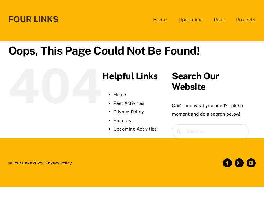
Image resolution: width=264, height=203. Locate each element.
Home (120, 94)
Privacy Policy (129, 111)
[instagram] (239, 162)
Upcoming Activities (135, 129)
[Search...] (210, 131)
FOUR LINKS (33, 19)
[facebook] (227, 162)
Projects (122, 120)
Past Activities (129, 103)
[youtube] (251, 162)
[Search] (179, 131)
